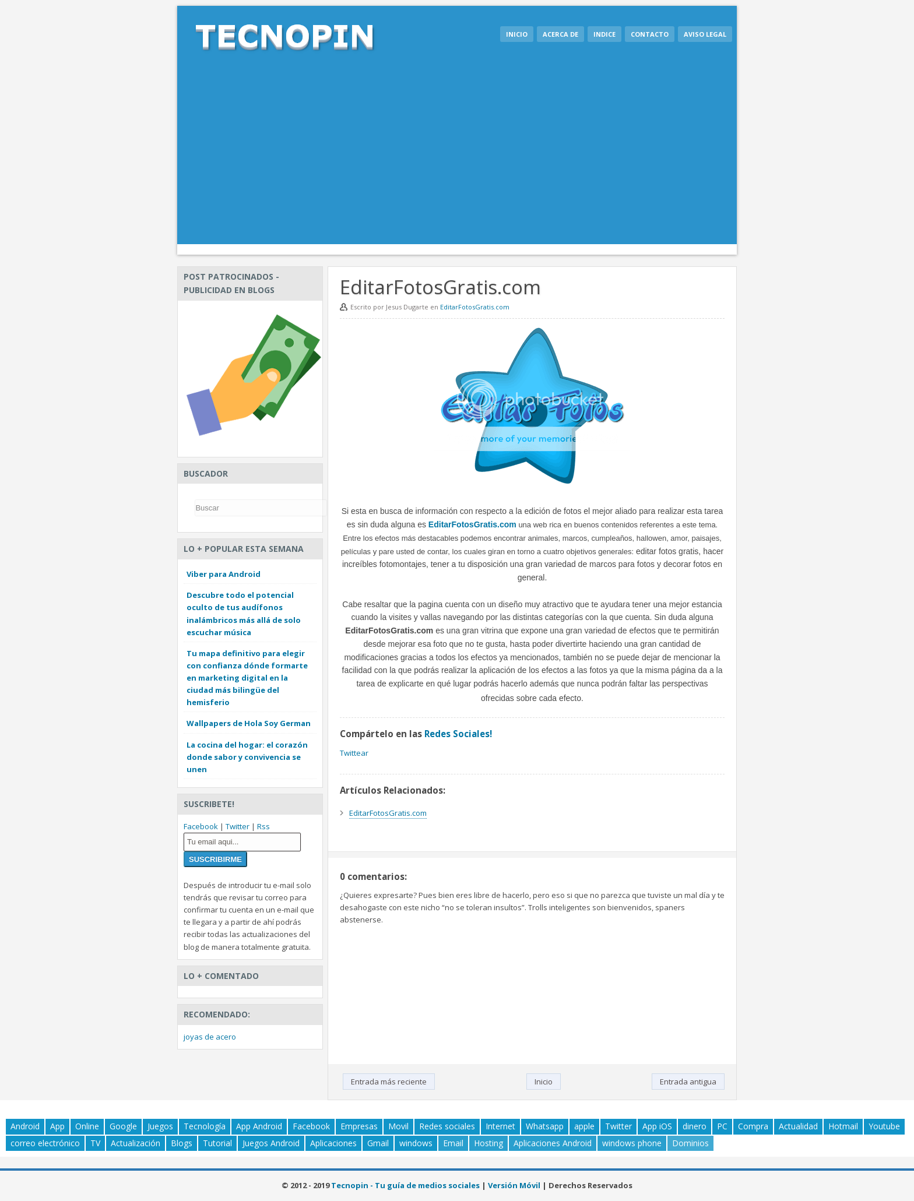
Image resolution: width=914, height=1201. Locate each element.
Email (453, 1143)
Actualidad (798, 1126)
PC (722, 1126)
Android (25, 1126)
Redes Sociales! (458, 733)
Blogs (181, 1143)
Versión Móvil (514, 1185)
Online (87, 1126)
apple (584, 1126)
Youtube (884, 1126)
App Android (259, 1126)
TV (95, 1143)
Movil (398, 1126)
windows (416, 1143)
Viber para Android (224, 574)
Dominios (690, 1143)
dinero (694, 1126)
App (57, 1126)
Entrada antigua (688, 1081)
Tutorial (217, 1143)
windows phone (632, 1143)
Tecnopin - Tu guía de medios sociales (405, 1185)
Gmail (378, 1143)
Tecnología (205, 1126)
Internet (500, 1126)
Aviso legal (705, 34)
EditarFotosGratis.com (474, 306)
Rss (263, 826)
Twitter (237, 826)
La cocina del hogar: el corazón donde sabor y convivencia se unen (247, 756)
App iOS (657, 1126)
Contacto (650, 34)
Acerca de (560, 34)
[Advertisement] (457, 156)
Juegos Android (271, 1143)
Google (123, 1126)
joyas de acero (210, 1036)
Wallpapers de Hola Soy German (249, 723)
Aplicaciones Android (553, 1143)
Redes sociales (447, 1126)
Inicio (517, 34)
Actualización (135, 1143)
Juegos (160, 1126)
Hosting (488, 1143)
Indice (604, 34)
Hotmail (843, 1126)
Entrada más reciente (389, 1081)
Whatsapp (545, 1126)
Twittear (354, 753)
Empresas (359, 1126)
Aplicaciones (333, 1143)
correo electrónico (45, 1143)
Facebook (201, 826)
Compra (753, 1126)
